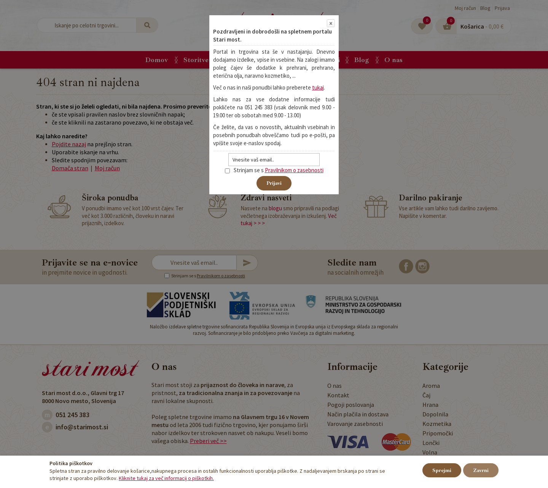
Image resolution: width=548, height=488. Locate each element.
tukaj (318, 87)
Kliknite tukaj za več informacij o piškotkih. (166, 478)
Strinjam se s (244, 170)
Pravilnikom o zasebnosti (294, 170)
